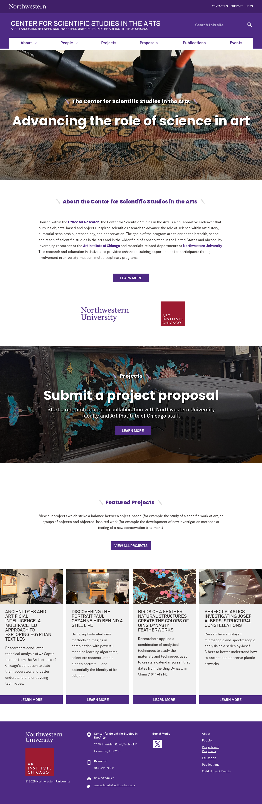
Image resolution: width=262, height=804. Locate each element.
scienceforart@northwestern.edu (114, 785)
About (29, 43)
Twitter (157, 744)
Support (237, 6)
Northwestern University (202, 246)
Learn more (133, 431)
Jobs (249, 6)
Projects (108, 43)
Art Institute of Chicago (101, 246)
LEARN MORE (131, 278)
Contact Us (220, 6)
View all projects (131, 546)
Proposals (149, 43)
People (69, 43)
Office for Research (83, 222)
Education (209, 758)
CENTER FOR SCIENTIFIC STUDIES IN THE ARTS (96, 25)
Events (236, 43)
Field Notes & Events (216, 771)
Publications (194, 43)
